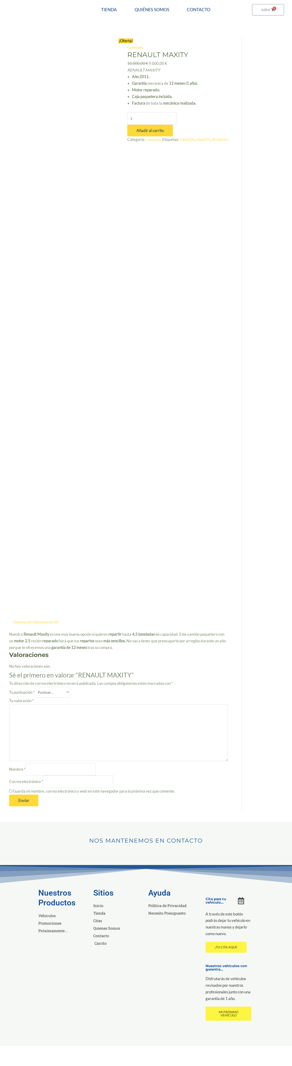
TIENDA (125, 10)
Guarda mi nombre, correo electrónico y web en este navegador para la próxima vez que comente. (94, 811)
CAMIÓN (189, 156)
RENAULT (136, 163)
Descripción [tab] (24, 638)
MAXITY (206, 156)
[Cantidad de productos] (152, 135)
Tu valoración (21, 717)
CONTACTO (157, 27)
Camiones (135, 63)
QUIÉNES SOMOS (172, 10)
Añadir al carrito (150, 147)
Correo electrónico (26, 801)
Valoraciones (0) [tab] (47, 638)
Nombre (17, 788)
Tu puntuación (22, 708)
